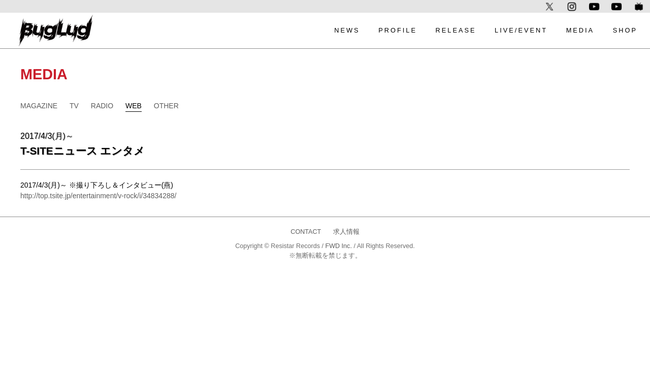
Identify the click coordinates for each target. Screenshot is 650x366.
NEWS (347, 30)
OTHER (166, 106)
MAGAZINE (38, 106)
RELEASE (455, 30)
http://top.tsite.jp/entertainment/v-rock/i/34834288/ (98, 196)
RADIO (102, 106)
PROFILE (397, 30)
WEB (133, 106)
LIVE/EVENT (521, 30)
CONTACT (305, 231)
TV (74, 106)
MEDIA (580, 30)
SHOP (625, 30)
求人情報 (346, 231)
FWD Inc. (338, 246)
